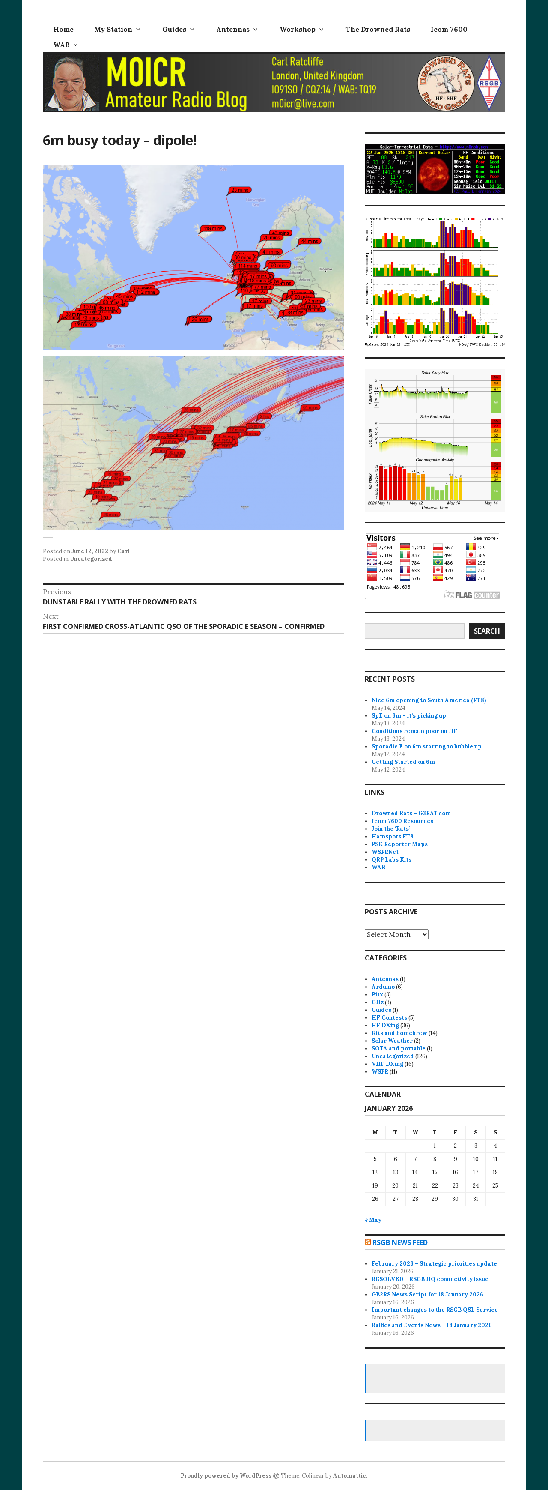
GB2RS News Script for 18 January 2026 (427, 1294)
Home (63, 29)
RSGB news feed (400, 1242)
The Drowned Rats (377, 29)
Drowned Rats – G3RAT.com (411, 813)
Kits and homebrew (399, 1033)
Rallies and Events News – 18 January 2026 (432, 1325)
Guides (174, 29)
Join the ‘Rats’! (392, 828)
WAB (61, 44)
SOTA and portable (399, 1048)
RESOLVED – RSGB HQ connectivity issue (430, 1279)
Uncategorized (91, 558)
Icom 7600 (449, 29)
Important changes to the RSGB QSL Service (435, 1309)
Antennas (233, 29)
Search (487, 631)
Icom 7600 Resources (402, 821)
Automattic (349, 1475)
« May (373, 1220)
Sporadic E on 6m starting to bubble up (427, 746)
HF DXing (385, 1025)
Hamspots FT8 (393, 836)
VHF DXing (387, 1064)
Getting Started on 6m (403, 762)
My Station (113, 29)
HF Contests (389, 1017)
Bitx (377, 994)
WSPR (380, 1071)
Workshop (298, 29)
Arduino (383, 986)
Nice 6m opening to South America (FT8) (429, 700)
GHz (378, 1002)
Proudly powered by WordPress (226, 1475)
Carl (123, 551)
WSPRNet (385, 852)
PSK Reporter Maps (400, 844)
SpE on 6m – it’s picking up (409, 715)
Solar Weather (392, 1040)
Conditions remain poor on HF (414, 731)
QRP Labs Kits (391, 859)
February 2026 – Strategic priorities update (434, 1263)
